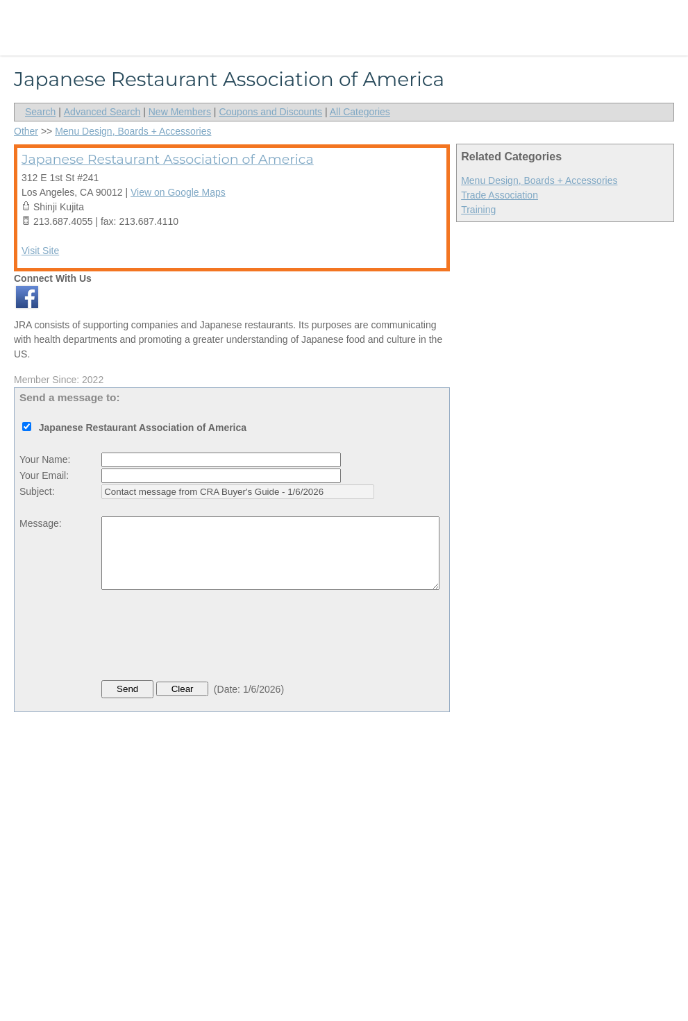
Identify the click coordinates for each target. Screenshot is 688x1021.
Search (40, 111)
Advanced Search (102, 111)
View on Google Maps (178, 192)
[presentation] (206, 638)
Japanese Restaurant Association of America (168, 159)
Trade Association (499, 195)
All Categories (360, 111)
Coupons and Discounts (270, 111)
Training (478, 209)
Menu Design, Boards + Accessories (539, 180)
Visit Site (40, 250)
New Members (180, 111)
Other (26, 131)
